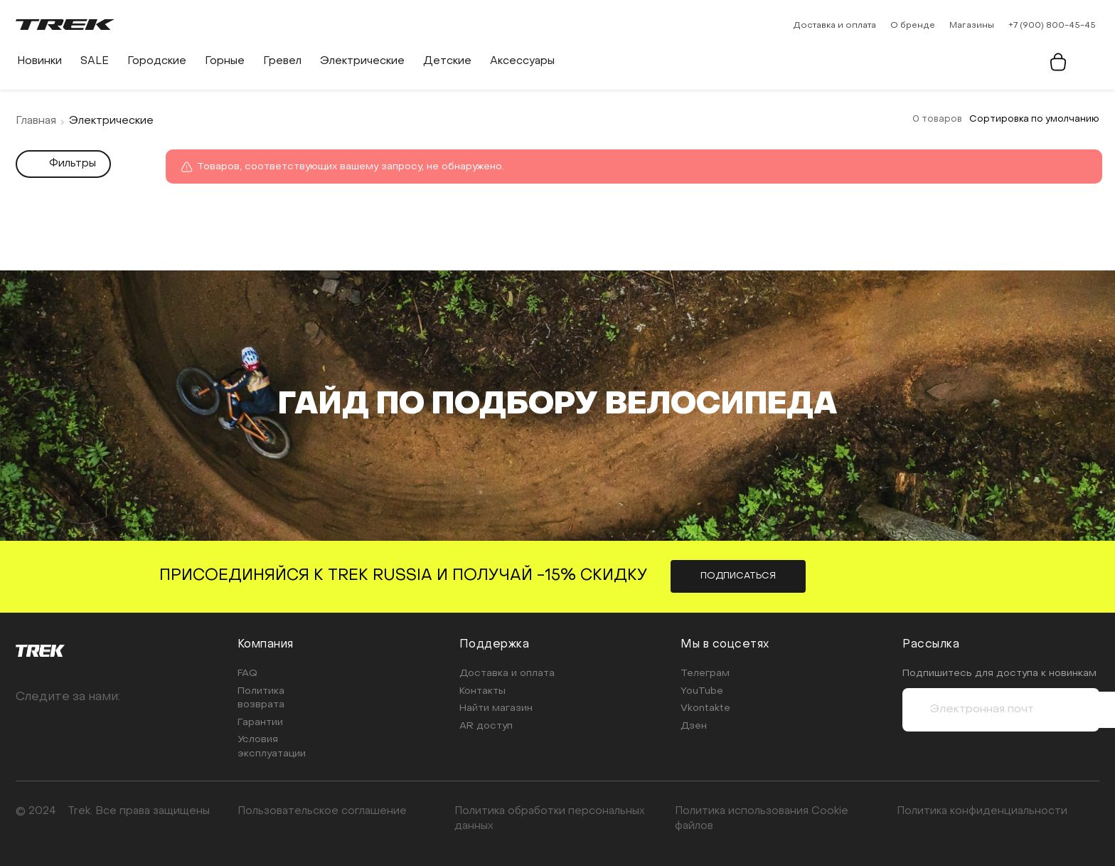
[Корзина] (1059, 62)
